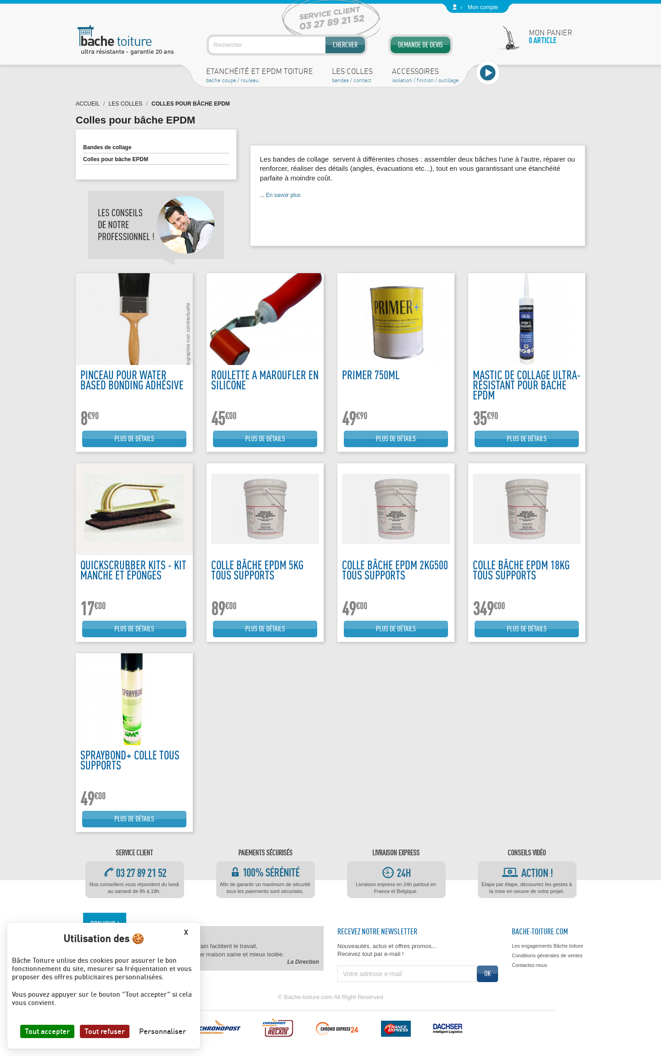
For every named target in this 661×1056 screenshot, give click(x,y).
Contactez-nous (529, 965)
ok (487, 973)
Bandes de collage (107, 147)
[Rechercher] (287, 45)
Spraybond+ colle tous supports (129, 760)
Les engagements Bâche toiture (547, 946)
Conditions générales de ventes (547, 955)
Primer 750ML (370, 375)
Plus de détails (134, 438)
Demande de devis (420, 44)
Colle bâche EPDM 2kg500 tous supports (395, 570)
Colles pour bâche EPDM (115, 159)
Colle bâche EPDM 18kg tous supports (521, 570)
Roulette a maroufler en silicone (265, 380)
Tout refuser (104, 1031)
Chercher (345, 44)
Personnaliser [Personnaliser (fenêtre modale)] (162, 1031)
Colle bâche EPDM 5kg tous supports (257, 570)
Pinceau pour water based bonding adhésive (132, 380)
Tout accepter (47, 1031)
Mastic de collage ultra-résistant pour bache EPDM (527, 385)
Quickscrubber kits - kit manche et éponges (133, 570)
